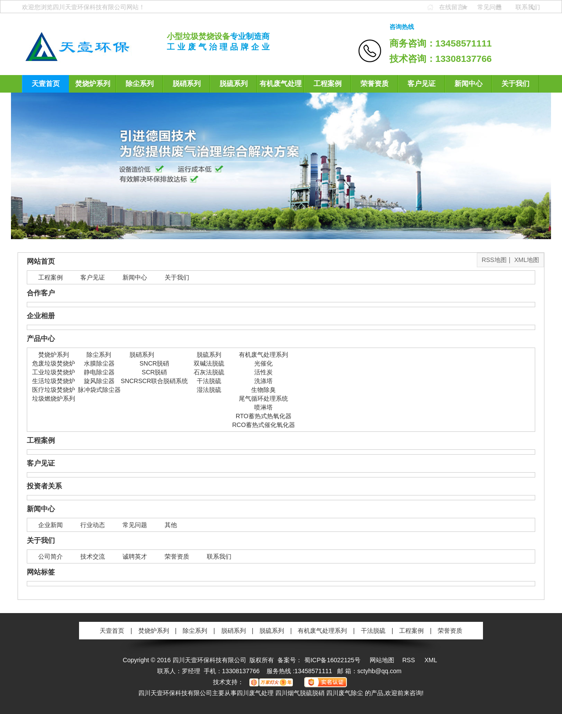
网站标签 (41, 572)
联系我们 (527, 7)
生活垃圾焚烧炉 (53, 380)
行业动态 (92, 524)
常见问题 (489, 7)
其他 (171, 524)
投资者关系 (44, 486)
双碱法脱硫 (209, 363)
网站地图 (382, 660)
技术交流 (92, 556)
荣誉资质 (374, 83)
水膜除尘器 (99, 363)
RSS (409, 660)
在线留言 (451, 7)
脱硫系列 (234, 83)
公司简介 (50, 556)
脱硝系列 (187, 83)
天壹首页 (46, 83)
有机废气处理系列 (280, 86)
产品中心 (41, 338)
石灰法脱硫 (209, 372)
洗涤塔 (263, 380)
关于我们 (515, 83)
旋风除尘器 (99, 380)
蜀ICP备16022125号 (332, 660)
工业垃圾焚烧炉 (53, 372)
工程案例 (327, 83)
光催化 (263, 363)
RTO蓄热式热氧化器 (264, 416)
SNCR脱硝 (154, 363)
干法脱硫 (209, 380)
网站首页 (41, 261)
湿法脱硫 (209, 389)
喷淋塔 (263, 407)
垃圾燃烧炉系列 (53, 398)
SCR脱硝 (154, 372)
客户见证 (421, 83)
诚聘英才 (134, 556)
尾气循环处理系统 (263, 398)
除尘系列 (140, 83)
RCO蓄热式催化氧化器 (263, 424)
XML (431, 660)
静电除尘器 (99, 372)
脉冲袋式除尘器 (99, 389)
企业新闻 (50, 524)
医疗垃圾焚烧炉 (53, 389)
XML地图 (526, 259)
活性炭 (263, 372)
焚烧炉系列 (92, 83)
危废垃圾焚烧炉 (53, 363)
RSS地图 (494, 259)
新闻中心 (468, 83)
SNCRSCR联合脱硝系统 (154, 380)
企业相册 (41, 315)
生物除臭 (263, 389)
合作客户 (41, 293)
